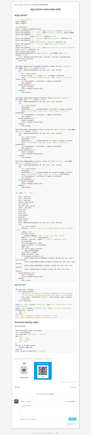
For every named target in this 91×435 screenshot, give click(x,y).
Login (66, 401)
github (57, 433)
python (21, 4)
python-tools (27, 4)
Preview (28, 401)
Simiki (49, 433)
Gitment (75, 424)
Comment (72, 419)
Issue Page (73, 387)
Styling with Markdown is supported (28, 419)
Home (16, 4)
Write (22, 401)
